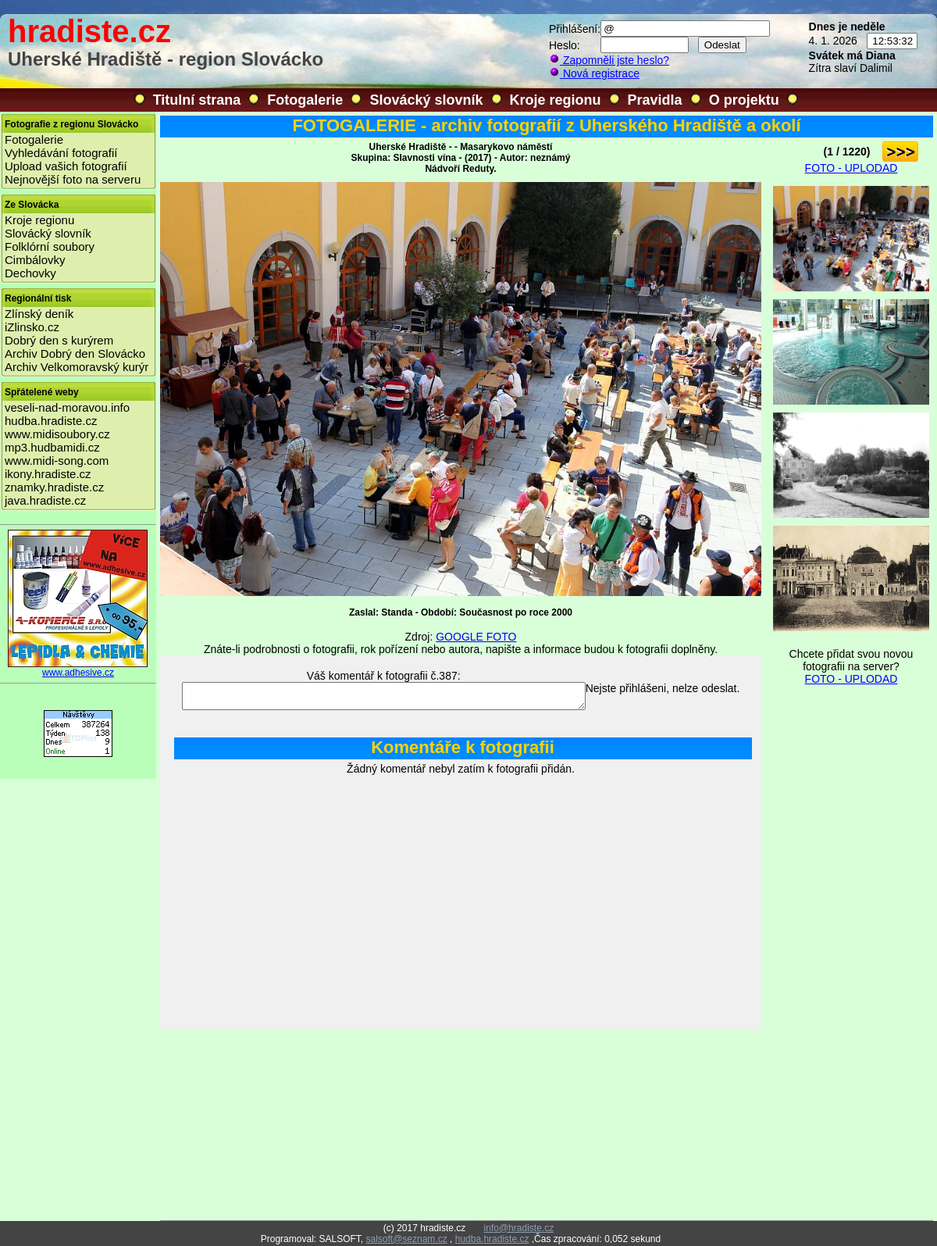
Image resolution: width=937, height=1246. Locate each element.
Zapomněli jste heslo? (609, 60)
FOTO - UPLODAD (851, 168)
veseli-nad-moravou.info (67, 407)
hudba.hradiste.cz (51, 420)
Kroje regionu (555, 100)
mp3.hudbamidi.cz (52, 447)
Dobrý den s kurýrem (59, 340)
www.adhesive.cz (78, 668)
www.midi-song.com (57, 460)
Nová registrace (594, 73)
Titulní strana (197, 100)
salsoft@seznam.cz (406, 1239)
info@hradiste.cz (519, 1228)
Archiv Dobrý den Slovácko (75, 353)
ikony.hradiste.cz (48, 473)
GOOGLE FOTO (476, 636)
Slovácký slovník (426, 100)
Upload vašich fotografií (66, 166)
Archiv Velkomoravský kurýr (76, 366)
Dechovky (30, 273)
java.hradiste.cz (45, 500)
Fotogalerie (305, 100)
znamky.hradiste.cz (54, 487)
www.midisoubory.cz (57, 434)
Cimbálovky (35, 259)
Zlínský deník (39, 313)
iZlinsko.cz (32, 327)
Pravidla (655, 100)
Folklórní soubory (49, 246)
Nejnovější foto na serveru (73, 179)
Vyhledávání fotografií (61, 152)
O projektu (744, 100)
